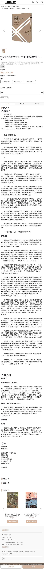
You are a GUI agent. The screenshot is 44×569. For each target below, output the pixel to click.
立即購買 (33, 567)
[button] (40, 31)
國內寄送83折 (18, 82)
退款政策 (27, 551)
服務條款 (15, 551)
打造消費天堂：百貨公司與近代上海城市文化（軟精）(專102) (12, 515)
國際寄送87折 (30, 82)
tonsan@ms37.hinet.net (10, 540)
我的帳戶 (4, 551)
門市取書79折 (6, 82)
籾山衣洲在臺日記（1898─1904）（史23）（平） (31, 515)
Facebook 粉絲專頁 (7, 554)
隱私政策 (10, 551)
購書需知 (32, 551)
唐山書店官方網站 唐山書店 (16, 564)
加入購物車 (11, 567)
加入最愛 (4, 98)
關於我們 (21, 551)
